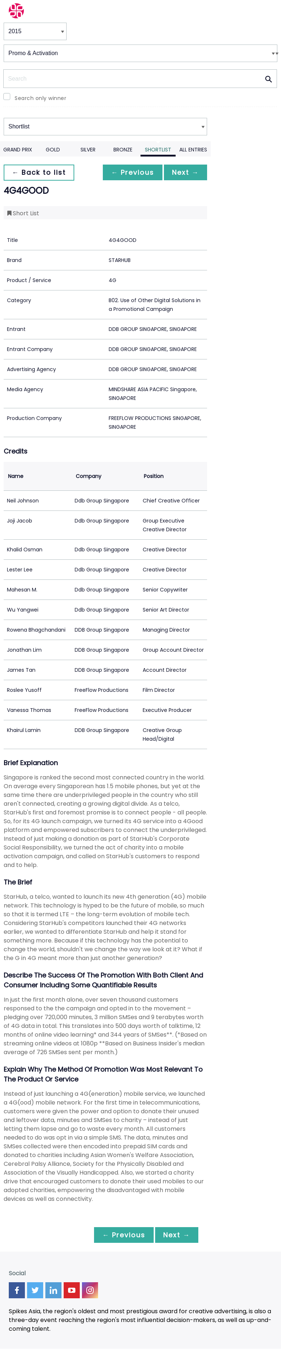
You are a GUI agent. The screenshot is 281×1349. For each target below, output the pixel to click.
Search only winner (40, 98)
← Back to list (39, 172)
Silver (87, 149)
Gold (53, 149)
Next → (184, 172)
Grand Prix (17, 149)
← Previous (130, 172)
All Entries (193, 149)
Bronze (122, 149)
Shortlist (158, 149)
